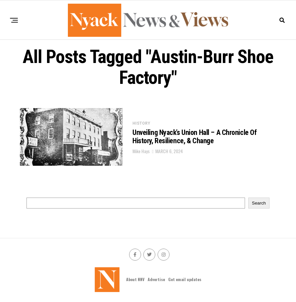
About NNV (135, 279)
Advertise (156, 279)
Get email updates (184, 279)
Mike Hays (141, 151)
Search (259, 203)
